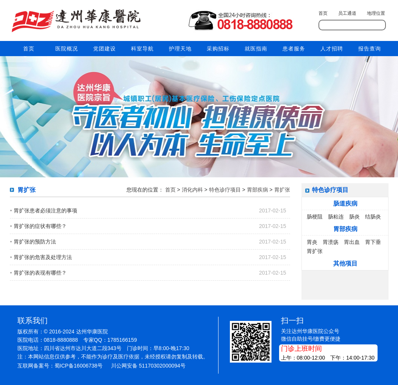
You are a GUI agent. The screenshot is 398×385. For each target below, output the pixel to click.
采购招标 (218, 49)
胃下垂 (373, 242)
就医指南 (256, 49)
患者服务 (294, 49)
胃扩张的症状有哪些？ (40, 226)
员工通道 (347, 13)
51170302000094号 (162, 366)
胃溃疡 (331, 242)
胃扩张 (282, 190)
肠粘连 (336, 217)
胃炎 (312, 242)
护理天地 (180, 49)
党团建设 (104, 49)
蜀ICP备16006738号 (79, 366)
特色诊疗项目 (225, 190)
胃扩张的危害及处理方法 (43, 257)
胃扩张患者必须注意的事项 (45, 210)
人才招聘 (331, 49)
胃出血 (352, 242)
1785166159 (122, 340)
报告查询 (369, 49)
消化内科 (192, 190)
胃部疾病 (257, 190)
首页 (323, 13)
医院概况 (66, 49)
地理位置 (376, 13)
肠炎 (354, 217)
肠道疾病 (345, 203)
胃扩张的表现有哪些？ (40, 273)
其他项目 (345, 263)
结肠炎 (373, 217)
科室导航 (142, 49)
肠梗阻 (315, 217)
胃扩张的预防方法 (35, 242)
